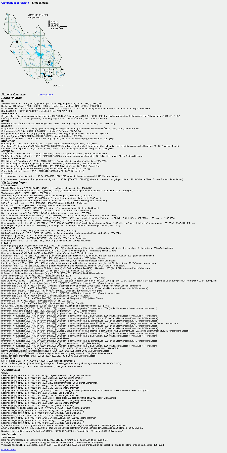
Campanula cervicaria (15, 2)
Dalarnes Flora (45, 94)
